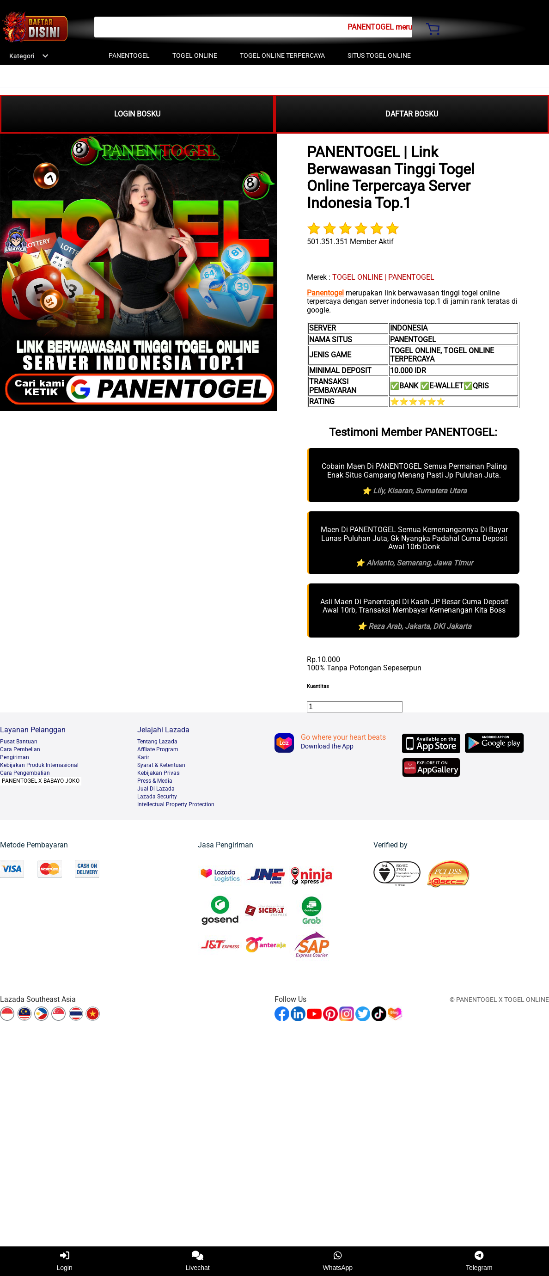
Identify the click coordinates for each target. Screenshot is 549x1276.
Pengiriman (14, 757)
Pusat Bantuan (18, 741)
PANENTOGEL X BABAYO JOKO (40, 781)
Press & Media (154, 781)
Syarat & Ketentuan (161, 765)
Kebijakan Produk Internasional (39, 765)
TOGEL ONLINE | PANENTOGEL (383, 277)
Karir (143, 757)
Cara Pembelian (20, 749)
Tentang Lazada (157, 741)
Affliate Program (157, 749)
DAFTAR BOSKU (411, 114)
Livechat (198, 1261)
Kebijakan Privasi (159, 773)
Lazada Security (157, 796)
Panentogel (325, 292)
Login (64, 1261)
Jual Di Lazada (156, 788)
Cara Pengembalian (25, 773)
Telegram (479, 1261)
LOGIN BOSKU (137, 114)
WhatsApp (338, 1261)
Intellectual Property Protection (175, 804)
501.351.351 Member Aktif (350, 241)
